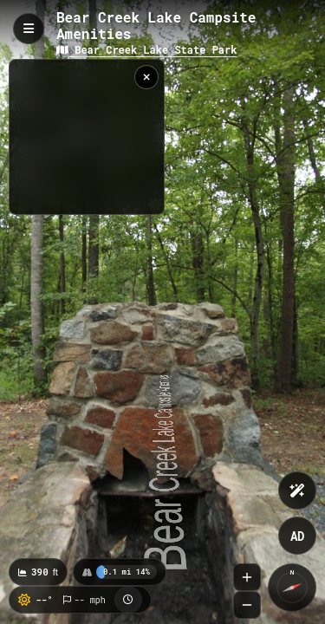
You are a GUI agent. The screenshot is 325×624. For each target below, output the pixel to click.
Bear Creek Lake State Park (146, 49)
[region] (87, 137)
